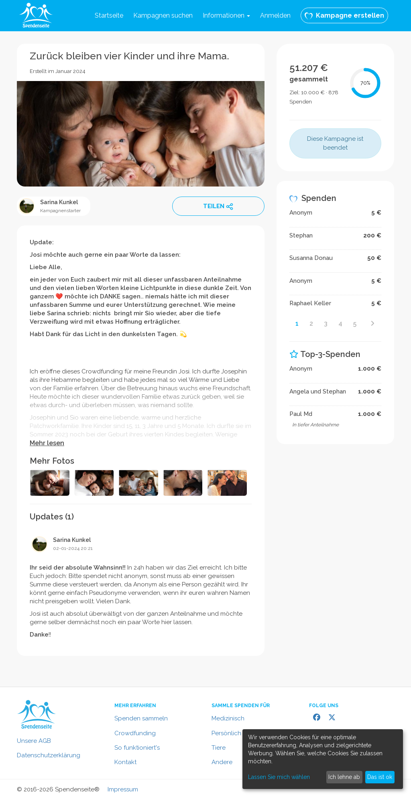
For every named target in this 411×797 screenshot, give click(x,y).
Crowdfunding (135, 733)
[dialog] (322, 759)
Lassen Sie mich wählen (279, 777)
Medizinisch (228, 718)
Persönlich (226, 733)
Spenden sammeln (141, 718)
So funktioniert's (137, 747)
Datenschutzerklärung (48, 755)
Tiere (219, 747)
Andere (222, 762)
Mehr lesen (47, 443)
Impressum (123, 789)
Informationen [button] (226, 15)
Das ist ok (379, 777)
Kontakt (125, 762)
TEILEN (218, 207)
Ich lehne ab (344, 777)
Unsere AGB (34, 740)
